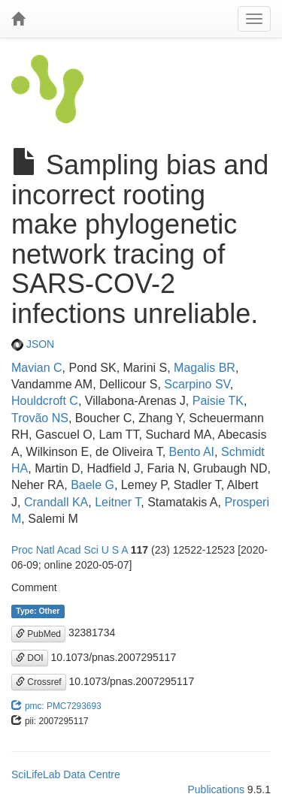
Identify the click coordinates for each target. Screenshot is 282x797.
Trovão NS (39, 418)
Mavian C (36, 367)
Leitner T (118, 502)
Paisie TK (218, 400)
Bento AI (192, 451)
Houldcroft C (44, 400)
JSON (32, 344)
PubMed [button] (38, 634)
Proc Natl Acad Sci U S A (69, 550)
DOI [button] (30, 658)
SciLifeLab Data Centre (65, 774)
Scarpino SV (196, 384)
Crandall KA (56, 502)
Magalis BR (204, 367)
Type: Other (37, 610)
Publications (215, 789)
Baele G (92, 485)
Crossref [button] (39, 682)
